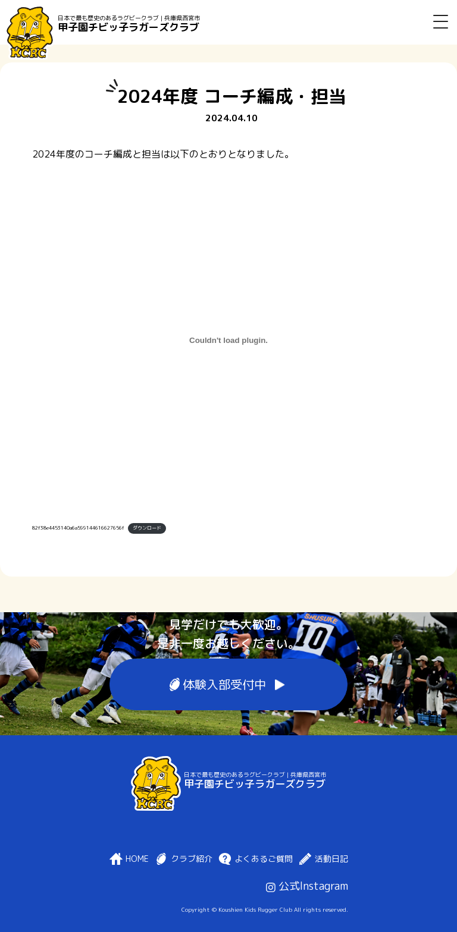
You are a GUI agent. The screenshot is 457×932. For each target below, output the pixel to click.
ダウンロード (147, 527)
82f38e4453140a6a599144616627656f (78, 527)
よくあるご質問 (263, 859)
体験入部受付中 (224, 684)
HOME (137, 859)
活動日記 (331, 859)
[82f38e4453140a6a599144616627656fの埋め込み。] (228, 340)
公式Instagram (307, 886)
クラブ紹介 (191, 859)
